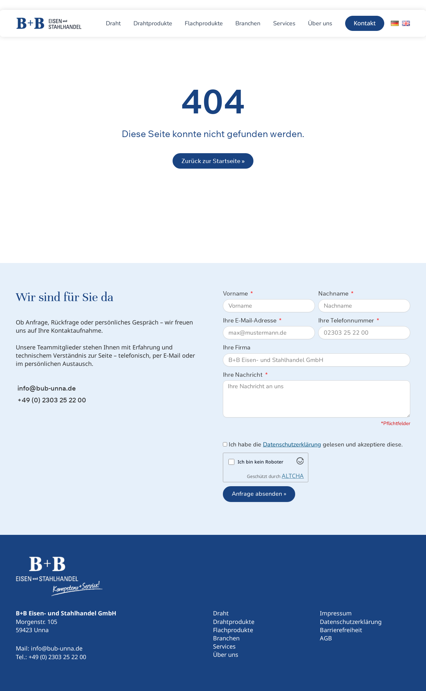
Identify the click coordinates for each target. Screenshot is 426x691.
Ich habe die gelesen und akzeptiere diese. (316, 444)
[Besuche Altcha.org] (300, 462)
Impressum (336, 613)
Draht (221, 613)
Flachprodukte (233, 630)
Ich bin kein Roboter (260, 462)
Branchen (226, 638)
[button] (364, 23)
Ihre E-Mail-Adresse (250, 320)
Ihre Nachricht (243, 374)
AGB (326, 638)
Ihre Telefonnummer (346, 320)
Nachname (334, 293)
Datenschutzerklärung (292, 444)
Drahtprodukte (233, 622)
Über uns (225, 654)
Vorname (236, 293)
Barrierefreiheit (341, 630)
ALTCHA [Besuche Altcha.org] (293, 476)
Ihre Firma (236, 347)
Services (224, 646)
